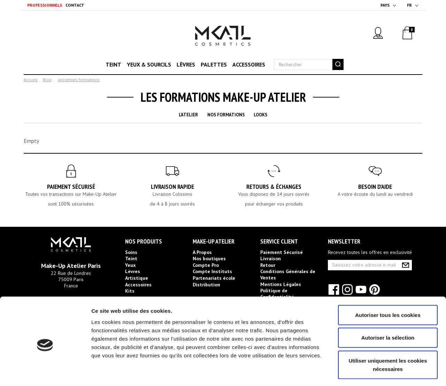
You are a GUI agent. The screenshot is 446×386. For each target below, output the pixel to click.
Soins (131, 252)
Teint (113, 64)
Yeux (130, 265)
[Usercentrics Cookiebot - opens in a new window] (45, 372)
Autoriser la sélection (388, 309)
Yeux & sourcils (149, 64)
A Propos (202, 252)
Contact (75, 5)
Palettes (214, 64)
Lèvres (186, 64)
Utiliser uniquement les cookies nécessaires (387, 336)
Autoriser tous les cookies (388, 286)
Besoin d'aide (375, 187)
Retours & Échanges (273, 187)
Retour (267, 265)
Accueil (31, 79)
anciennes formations (79, 79)
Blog (47, 79)
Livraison (270, 258)
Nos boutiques (209, 258)
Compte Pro (206, 265)
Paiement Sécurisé (71, 187)
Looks (260, 115)
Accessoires (248, 64)
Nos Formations (226, 115)
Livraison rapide (172, 187)
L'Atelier (188, 115)
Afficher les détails (383, 372)
